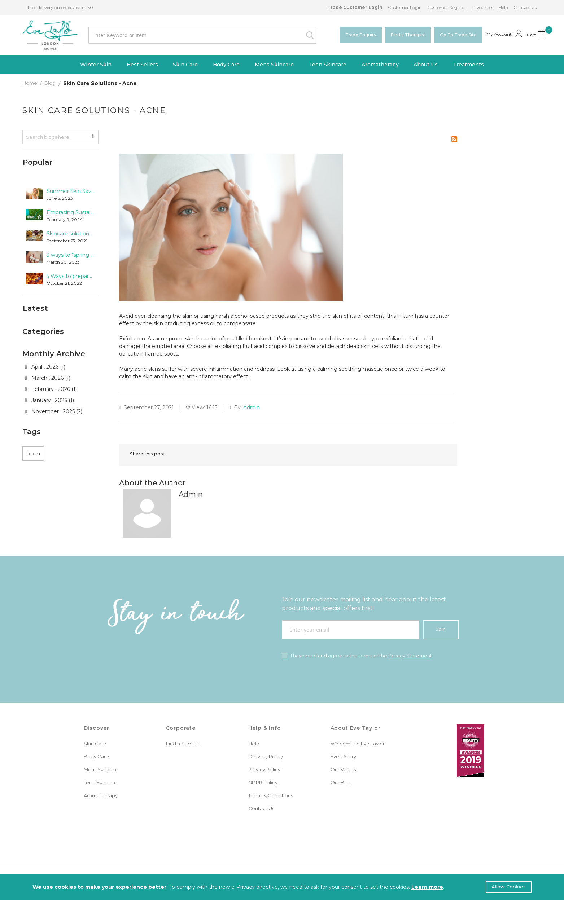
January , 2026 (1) (49, 401)
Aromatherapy (101, 795)
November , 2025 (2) (53, 412)
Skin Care (95, 743)
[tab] (60, 162)
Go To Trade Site (458, 35)
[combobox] (202, 35)
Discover (96, 728)
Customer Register (446, 7)
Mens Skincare (101, 769)
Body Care (96, 756)
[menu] (282, 64)
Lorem (33, 454)
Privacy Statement (410, 655)
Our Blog (341, 782)
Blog (50, 83)
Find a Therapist (408, 35)
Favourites (482, 7)
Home (30, 83)
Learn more (427, 887)
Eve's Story (343, 756)
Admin (251, 407)
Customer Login (405, 7)
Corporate (181, 728)
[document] (282, 887)
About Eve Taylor (356, 728)
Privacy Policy (264, 769)
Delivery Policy (265, 756)
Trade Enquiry (360, 35)
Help (503, 7)
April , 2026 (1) (45, 368)
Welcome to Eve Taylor (358, 743)
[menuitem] (96, 64)
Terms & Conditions (270, 795)
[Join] (441, 629)
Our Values (343, 769)
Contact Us (525, 7)
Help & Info (264, 728)
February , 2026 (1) (51, 390)
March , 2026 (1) (47, 379)
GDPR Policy (262, 782)
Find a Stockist (183, 743)
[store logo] (50, 35)
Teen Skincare (100, 782)
